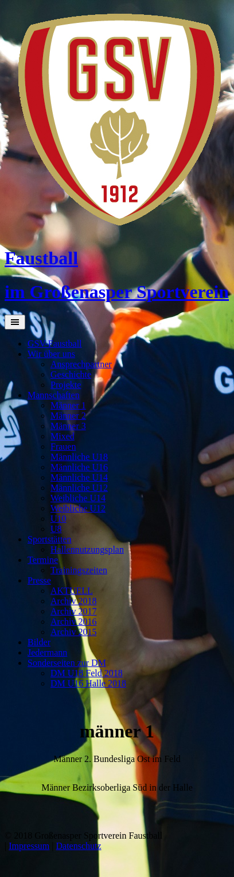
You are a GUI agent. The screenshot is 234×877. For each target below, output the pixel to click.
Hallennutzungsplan (87, 549)
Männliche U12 (79, 488)
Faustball (41, 258)
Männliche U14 (79, 477)
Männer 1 (68, 405)
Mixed (62, 436)
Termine (43, 560)
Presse (39, 580)
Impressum (29, 846)
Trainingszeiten (78, 570)
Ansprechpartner (81, 364)
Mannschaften (54, 395)
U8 (56, 529)
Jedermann (47, 652)
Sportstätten (49, 539)
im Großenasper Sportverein (117, 291)
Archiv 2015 (73, 632)
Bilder (39, 642)
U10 (58, 518)
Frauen (63, 446)
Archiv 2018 (73, 601)
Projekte (65, 385)
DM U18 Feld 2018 (86, 673)
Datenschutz (79, 846)
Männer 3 (68, 426)
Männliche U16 (79, 467)
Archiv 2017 (73, 611)
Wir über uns (51, 354)
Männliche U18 (79, 457)
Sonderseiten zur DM (67, 663)
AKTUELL (71, 591)
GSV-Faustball (55, 343)
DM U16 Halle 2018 (88, 683)
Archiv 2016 (73, 621)
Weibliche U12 (78, 508)
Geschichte (70, 374)
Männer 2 (68, 415)
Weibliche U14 (78, 498)
